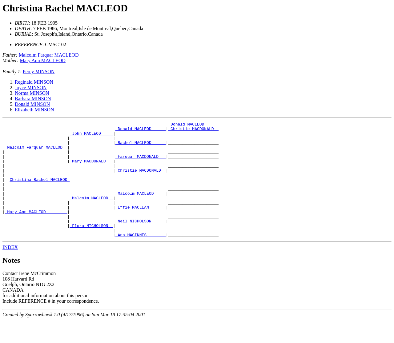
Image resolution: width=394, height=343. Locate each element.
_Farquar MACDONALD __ (140, 163)
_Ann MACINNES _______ (140, 258)
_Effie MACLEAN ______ (140, 224)
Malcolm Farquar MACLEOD (49, 55)
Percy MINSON (39, 71)
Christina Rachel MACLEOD (65, 8)
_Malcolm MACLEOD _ (91, 213)
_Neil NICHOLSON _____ (140, 241)
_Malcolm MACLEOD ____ (140, 208)
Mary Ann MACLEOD (42, 60)
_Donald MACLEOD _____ (193, 125)
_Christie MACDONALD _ (193, 130)
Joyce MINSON (31, 87)
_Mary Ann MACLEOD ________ (36, 230)
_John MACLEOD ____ (91, 136)
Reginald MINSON (34, 82)
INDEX (10, 270)
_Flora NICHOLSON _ (91, 246)
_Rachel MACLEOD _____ (140, 147)
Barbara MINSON (33, 98)
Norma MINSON (32, 93)
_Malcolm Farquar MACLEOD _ (36, 152)
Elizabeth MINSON (34, 109)
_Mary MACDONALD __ (91, 169)
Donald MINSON (32, 104)
